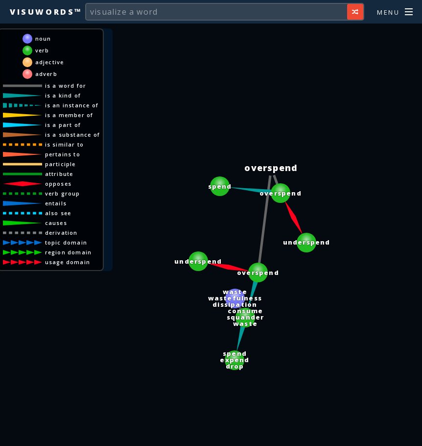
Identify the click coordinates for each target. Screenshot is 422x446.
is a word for (66, 85)
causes (56, 222)
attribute (59, 173)
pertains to (62, 154)
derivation (61, 232)
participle (60, 164)
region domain (68, 252)
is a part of (63, 124)
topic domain (66, 242)
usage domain (67, 262)
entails (56, 203)
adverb (46, 73)
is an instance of (71, 105)
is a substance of (72, 134)
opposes (58, 183)
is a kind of (63, 95)
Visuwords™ (46, 11)
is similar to (64, 144)
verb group (62, 193)
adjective (49, 62)
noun (43, 38)
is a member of (69, 115)
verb (42, 50)
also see (58, 213)
